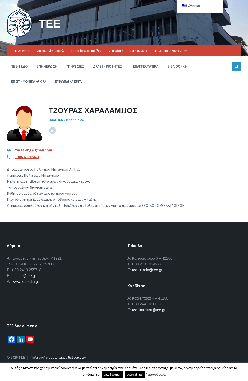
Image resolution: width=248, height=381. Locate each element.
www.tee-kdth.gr (26, 282)
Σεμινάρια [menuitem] (116, 50)
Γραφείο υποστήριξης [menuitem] (86, 50)
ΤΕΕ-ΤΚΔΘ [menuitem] (19, 66)
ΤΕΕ (49, 23)
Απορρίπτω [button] (134, 375)
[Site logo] (19, 35)
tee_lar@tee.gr (24, 276)
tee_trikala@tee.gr (147, 270)
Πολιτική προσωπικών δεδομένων (58, 357)
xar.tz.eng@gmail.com (33, 150)
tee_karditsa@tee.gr (148, 310)
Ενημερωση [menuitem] (47, 66)
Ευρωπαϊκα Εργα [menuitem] (68, 81)
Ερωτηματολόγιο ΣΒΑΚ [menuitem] (171, 50)
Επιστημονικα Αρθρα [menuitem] (28, 81)
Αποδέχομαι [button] (112, 375)
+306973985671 (27, 157)
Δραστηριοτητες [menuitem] (107, 66)
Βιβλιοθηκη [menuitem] (177, 66)
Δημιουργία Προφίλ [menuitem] (50, 50)
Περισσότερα (156, 374)
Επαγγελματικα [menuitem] (145, 66)
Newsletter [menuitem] (21, 50)
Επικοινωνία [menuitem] (138, 50)
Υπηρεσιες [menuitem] (75, 66)
